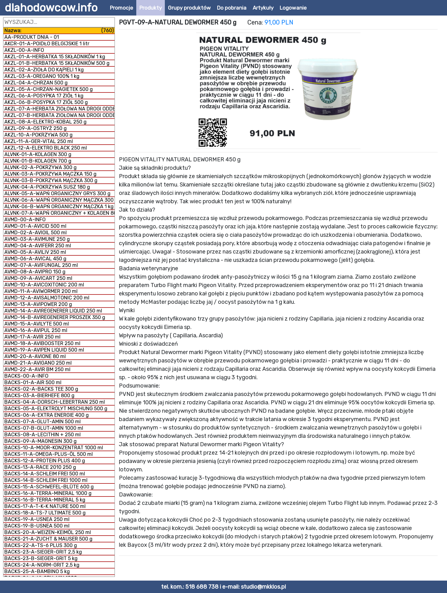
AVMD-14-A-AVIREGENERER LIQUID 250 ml (53, 311)
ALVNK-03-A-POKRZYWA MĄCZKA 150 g (50, 174)
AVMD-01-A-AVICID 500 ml (35, 226)
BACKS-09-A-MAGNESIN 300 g (40, 441)
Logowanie (293, 8)
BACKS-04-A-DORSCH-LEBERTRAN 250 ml (54, 402)
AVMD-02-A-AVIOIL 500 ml (35, 233)
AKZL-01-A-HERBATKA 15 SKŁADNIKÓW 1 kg (54, 57)
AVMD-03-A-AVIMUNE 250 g (37, 239)
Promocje (121, 8)
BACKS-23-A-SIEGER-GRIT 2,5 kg (43, 552)
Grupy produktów (189, 8)
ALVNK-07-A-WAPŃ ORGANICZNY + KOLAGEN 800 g (59, 213)
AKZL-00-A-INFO (24, 50)
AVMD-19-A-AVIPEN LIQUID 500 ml (44, 350)
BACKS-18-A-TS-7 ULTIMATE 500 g (45, 513)
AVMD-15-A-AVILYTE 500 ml (36, 324)
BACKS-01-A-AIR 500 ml (32, 382)
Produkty (150, 8)
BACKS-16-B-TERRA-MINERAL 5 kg (44, 500)
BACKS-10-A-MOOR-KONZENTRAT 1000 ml (53, 448)
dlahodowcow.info (51, 7)
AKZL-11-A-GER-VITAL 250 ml (38, 141)
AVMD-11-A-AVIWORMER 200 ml (41, 291)
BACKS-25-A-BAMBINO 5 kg (37, 571)
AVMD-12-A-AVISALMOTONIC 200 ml (46, 298)
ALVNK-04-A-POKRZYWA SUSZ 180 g (47, 187)
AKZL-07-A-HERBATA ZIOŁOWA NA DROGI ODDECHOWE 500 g (59, 109)
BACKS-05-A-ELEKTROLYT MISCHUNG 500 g (55, 408)
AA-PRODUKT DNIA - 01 (31, 37)
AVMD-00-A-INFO (25, 219)
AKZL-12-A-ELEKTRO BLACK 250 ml (45, 148)
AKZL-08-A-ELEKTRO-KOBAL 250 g (45, 122)
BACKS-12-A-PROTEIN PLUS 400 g (44, 461)
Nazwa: (59, 31)
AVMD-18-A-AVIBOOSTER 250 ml (42, 343)
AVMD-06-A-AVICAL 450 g (35, 259)
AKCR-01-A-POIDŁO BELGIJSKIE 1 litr (46, 44)
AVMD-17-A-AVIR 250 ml (32, 337)
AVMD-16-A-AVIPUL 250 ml (35, 330)
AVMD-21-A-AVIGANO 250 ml (38, 363)
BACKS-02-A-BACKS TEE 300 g (41, 389)
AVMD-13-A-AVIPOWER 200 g (38, 304)
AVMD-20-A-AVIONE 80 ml (35, 356)
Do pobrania (231, 8)
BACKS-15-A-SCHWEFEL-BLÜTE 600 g (49, 487)
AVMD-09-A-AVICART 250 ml (38, 278)
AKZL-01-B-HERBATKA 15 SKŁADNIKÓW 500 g (57, 63)
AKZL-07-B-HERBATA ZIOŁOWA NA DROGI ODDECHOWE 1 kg (59, 115)
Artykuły (263, 8)
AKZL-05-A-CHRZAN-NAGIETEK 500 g (48, 89)
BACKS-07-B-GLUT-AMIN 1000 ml (43, 428)
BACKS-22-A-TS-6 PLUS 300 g (40, 545)
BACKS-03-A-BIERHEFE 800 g (39, 395)
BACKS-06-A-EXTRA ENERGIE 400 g (46, 415)
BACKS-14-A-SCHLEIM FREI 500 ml (44, 474)
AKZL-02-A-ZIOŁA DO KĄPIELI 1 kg (44, 70)
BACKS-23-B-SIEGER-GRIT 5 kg (41, 558)
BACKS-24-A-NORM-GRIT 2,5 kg (41, 565)
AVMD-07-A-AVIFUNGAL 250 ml (41, 265)
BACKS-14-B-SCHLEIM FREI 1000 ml (46, 480)
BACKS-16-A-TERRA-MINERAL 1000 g (48, 493)
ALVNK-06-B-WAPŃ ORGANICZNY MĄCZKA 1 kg (59, 206)
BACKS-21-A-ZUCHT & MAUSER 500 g (48, 539)
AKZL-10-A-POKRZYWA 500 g (38, 135)
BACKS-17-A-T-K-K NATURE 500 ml (45, 506)
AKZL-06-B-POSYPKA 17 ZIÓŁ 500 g (46, 102)
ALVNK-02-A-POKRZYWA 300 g (40, 167)
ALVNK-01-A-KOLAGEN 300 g (37, 154)
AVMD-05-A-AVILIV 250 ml (35, 252)
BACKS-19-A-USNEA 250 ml (37, 519)
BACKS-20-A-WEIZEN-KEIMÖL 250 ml (47, 532)
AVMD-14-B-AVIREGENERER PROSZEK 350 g (54, 317)
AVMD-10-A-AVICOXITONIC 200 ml (44, 285)
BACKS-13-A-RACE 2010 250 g (40, 467)
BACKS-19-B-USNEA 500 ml (37, 526)
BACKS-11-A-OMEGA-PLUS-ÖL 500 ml (48, 454)
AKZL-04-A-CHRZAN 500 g (36, 83)
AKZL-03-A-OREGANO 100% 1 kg (41, 76)
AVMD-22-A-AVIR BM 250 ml (37, 369)
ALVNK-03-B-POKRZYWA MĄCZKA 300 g (50, 180)
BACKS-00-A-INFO (26, 376)
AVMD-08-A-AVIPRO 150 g (34, 272)
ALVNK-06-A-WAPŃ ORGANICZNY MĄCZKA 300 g (59, 200)
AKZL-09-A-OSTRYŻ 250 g (35, 128)
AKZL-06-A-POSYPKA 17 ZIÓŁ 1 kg (44, 96)
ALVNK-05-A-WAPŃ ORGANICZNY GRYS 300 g (57, 193)
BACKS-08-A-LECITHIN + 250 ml (42, 435)
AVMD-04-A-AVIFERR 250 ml (37, 246)
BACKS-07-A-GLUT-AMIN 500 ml (42, 422)
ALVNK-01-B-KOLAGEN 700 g (37, 161)
